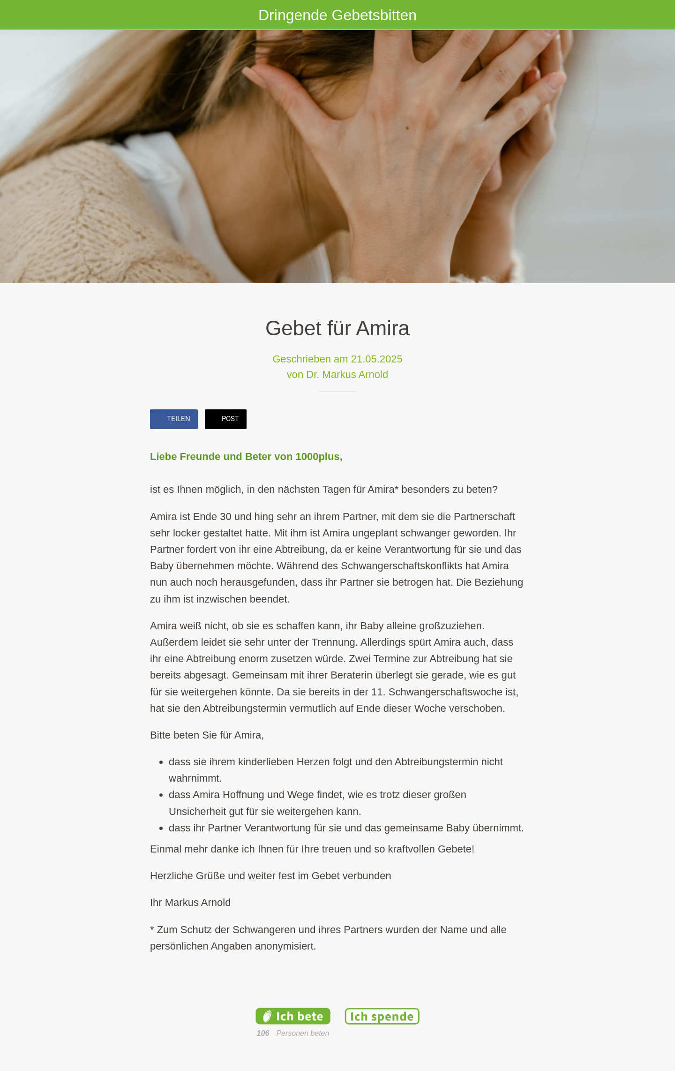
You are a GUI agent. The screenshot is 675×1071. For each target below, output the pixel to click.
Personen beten (302, 1033)
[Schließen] (18, 15)
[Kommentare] (513, 420)
